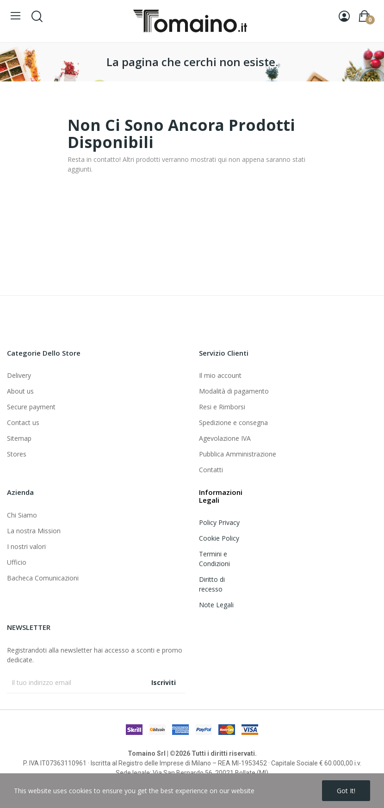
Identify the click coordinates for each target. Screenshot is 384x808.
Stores (16, 454)
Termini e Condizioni (214, 558)
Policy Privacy (219, 522)
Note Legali (216, 604)
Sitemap (19, 438)
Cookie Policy (219, 538)
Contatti (211, 469)
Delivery (19, 375)
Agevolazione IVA (225, 438)
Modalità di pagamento (234, 391)
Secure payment (31, 406)
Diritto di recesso (212, 584)
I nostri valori (26, 546)
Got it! (346, 790)
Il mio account (220, 375)
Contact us (23, 422)
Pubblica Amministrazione (237, 454)
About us (20, 391)
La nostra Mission (34, 530)
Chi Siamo (22, 515)
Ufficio (16, 562)
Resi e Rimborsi (222, 406)
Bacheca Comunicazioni (43, 578)
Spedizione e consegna (233, 422)
